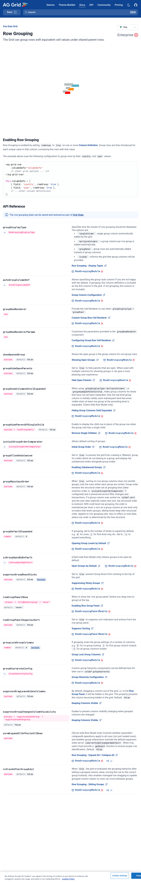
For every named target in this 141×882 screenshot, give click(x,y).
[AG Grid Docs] (82, 4)
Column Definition (88, 145)
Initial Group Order (83, 446)
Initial (41, 579)
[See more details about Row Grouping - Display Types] (4, 232)
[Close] (138, 877)
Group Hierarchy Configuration (89, 677)
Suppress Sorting (82, 628)
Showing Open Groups (85, 360)
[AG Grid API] (91, 4)
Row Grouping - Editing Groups (90, 784)
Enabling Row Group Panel (87, 605)
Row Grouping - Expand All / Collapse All (95, 755)
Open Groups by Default (86, 565)
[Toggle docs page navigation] (12, 12)
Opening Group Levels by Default (91, 543)
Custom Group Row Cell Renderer (91, 317)
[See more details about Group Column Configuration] (4, 285)
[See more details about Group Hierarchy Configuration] (4, 673)
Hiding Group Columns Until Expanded (93, 410)
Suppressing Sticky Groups (88, 583)
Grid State (78, 214)
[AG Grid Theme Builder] (67, 4)
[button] (80, 12)
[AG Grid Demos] (51, 4)
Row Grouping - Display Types (89, 265)
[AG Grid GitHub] (136, 4)
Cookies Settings (119, 876)
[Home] (15, 4)
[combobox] (127, 27)
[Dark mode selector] (128, 4)
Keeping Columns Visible (87, 703)
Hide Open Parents (83, 380)
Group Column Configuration (88, 295)
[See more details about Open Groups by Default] (4, 562)
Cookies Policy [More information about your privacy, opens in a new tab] (68, 879)
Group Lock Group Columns (88, 654)
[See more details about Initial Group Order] (4, 447)
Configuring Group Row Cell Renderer (93, 340)
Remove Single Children (86, 433)
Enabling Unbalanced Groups (89, 467)
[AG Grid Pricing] (119, 4)
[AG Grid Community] (104, 4)
